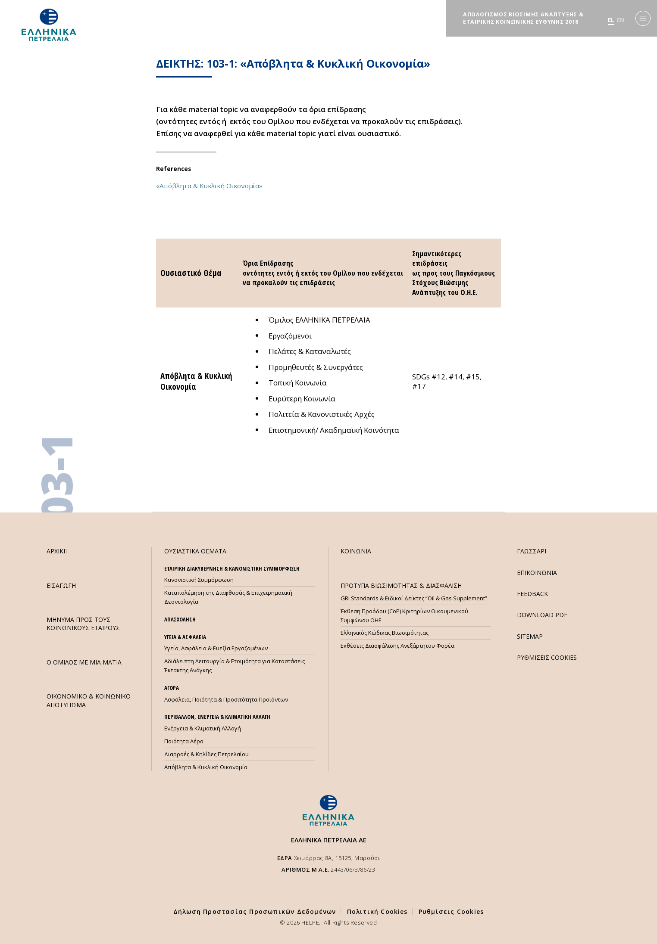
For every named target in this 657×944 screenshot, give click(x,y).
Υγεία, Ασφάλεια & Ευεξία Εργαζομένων (216, 648)
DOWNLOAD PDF (542, 615)
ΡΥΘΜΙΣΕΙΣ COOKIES (547, 657)
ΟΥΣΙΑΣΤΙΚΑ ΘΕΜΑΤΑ (195, 551)
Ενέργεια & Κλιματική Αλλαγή (202, 728)
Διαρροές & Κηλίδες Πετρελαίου (206, 754)
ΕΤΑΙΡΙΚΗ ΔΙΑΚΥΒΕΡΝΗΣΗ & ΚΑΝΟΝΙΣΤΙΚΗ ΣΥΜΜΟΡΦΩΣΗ (232, 568)
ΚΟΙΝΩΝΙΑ (356, 551)
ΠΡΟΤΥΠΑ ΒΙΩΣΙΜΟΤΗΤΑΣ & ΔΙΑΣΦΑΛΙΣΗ (401, 585)
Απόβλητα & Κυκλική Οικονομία (205, 767)
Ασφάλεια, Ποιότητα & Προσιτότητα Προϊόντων (226, 699)
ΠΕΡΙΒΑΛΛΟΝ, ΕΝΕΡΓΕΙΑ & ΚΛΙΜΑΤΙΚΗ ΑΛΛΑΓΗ (217, 716)
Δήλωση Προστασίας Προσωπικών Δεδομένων (254, 911)
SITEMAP (530, 636)
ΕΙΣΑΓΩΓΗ (61, 585)
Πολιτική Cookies (377, 911)
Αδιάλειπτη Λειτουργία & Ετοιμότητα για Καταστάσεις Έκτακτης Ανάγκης (234, 665)
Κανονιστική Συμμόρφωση (199, 580)
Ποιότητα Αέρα (183, 741)
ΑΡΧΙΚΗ (57, 551)
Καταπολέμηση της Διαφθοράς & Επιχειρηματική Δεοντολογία (228, 597)
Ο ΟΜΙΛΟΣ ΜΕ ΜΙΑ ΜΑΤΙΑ (84, 662)
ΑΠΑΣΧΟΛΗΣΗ (180, 619)
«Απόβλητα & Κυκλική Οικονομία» (209, 185)
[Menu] (643, 18)
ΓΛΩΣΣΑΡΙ (531, 551)
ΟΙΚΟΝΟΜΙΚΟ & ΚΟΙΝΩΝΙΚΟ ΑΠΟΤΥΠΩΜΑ (89, 700)
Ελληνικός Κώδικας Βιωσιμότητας (385, 633)
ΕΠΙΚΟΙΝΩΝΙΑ (537, 572)
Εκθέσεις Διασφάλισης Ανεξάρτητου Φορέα (397, 645)
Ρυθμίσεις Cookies (451, 911)
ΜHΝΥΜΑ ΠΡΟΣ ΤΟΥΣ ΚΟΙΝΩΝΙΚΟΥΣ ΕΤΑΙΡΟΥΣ (83, 623)
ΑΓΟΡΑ (171, 688)
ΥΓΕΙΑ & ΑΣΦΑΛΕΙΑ (185, 637)
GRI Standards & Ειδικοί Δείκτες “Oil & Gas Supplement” (414, 598)
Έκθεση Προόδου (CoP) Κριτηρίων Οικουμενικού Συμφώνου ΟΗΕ (404, 615)
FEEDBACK (532, 594)
